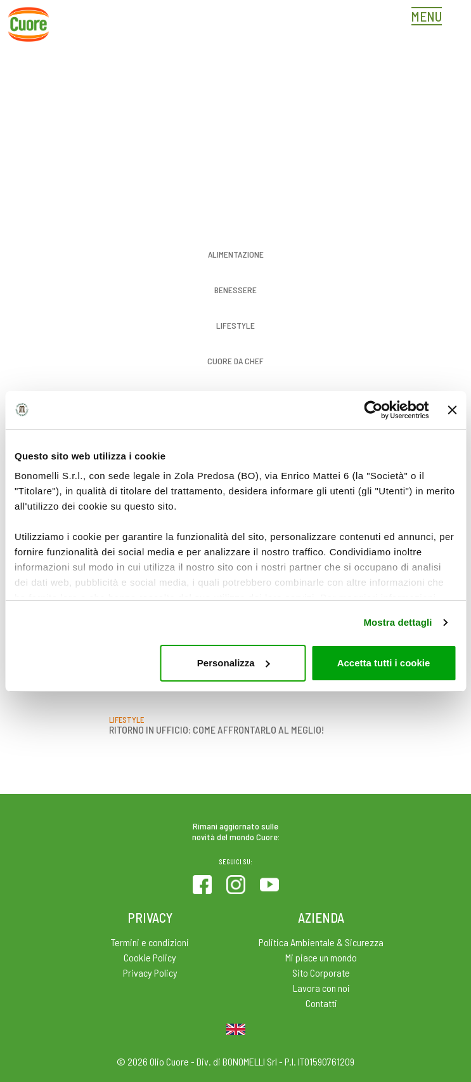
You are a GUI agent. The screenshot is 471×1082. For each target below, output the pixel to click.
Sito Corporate (321, 973)
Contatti (321, 1003)
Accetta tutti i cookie (383, 662)
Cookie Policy (150, 957)
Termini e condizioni (150, 942)
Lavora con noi (321, 988)
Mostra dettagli (397, 622)
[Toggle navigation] (430, 18)
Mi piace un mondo (321, 957)
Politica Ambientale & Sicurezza (321, 942)
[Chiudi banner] (452, 410)
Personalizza (233, 662)
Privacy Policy (150, 973)
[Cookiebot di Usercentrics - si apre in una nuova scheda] (373, 409)
